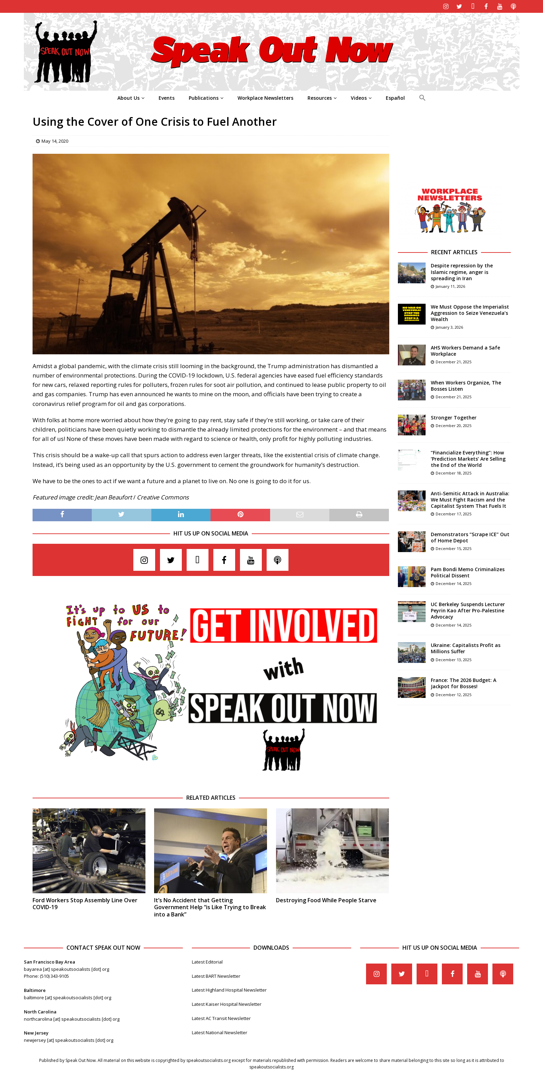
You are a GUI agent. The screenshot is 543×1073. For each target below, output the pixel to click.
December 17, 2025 (453, 513)
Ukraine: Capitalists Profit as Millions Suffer (465, 647)
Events (167, 97)
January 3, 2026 (449, 326)
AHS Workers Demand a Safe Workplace (465, 350)
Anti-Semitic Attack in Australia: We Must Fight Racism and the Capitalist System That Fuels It (470, 498)
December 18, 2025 (453, 472)
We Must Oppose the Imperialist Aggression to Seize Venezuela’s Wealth (470, 312)
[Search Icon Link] (422, 97)
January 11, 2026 (450, 285)
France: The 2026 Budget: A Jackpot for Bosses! (463, 682)
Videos (359, 97)
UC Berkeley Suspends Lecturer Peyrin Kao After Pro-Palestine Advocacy (468, 609)
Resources (320, 97)
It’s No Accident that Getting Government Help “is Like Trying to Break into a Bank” (210, 907)
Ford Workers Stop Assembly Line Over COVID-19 (85, 903)
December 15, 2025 (453, 547)
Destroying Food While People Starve (326, 899)
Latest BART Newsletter (216, 975)
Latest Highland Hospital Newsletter (229, 989)
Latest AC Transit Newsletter (221, 1017)
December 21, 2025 (453, 361)
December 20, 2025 (453, 424)
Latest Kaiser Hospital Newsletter (226, 1003)
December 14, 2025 (453, 582)
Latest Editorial (207, 961)
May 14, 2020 (55, 140)
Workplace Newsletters (265, 97)
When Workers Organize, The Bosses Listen (466, 385)
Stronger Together (454, 417)
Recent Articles (454, 251)
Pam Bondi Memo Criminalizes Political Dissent (468, 571)
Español (395, 97)
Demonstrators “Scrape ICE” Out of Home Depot (470, 536)
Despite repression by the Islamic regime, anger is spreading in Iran (462, 271)
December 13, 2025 (453, 659)
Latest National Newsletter (219, 1032)
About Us (128, 97)
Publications (204, 97)
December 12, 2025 (453, 694)
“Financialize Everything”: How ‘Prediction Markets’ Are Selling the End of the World (468, 458)
